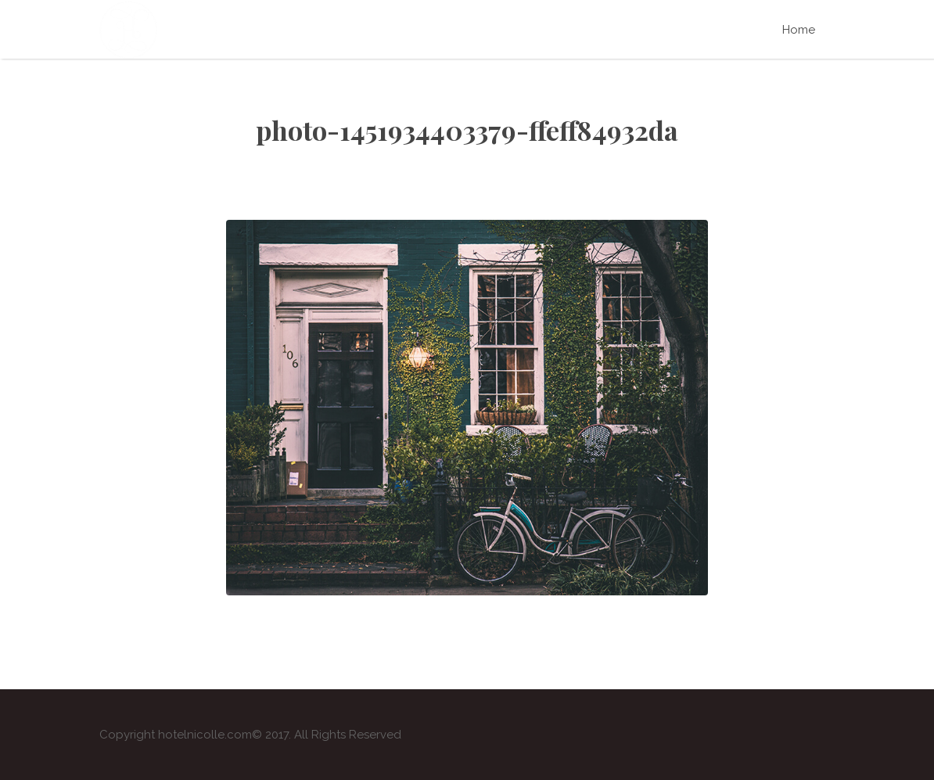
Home (798, 30)
